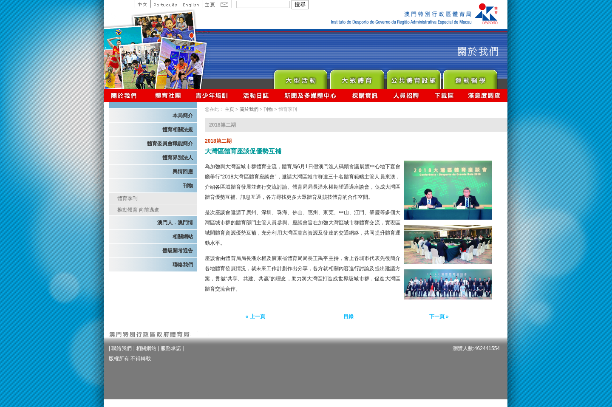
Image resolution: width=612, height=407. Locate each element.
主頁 (209, 4)
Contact (224, 4)
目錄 (348, 316)
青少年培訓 (212, 95)
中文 (142, 4)
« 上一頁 (255, 316)
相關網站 (183, 237)
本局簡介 (183, 116)
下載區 (444, 95)
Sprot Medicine (470, 77)
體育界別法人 (177, 158)
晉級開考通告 (177, 251)
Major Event (300, 77)
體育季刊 (127, 198)
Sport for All (357, 77)
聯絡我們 (183, 265)
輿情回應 (183, 172)
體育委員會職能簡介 (170, 144)
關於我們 (125, 95)
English (191, 4)
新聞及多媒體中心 (311, 95)
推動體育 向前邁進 (138, 210)
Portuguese (165, 4)
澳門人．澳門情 (175, 223)
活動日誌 (256, 95)
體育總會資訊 (168, 95)
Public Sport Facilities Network (413, 77)
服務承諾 (171, 348)
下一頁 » (439, 316)
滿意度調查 (484, 95)
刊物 (188, 186)
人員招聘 (406, 95)
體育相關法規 (177, 130)
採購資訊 (365, 95)
